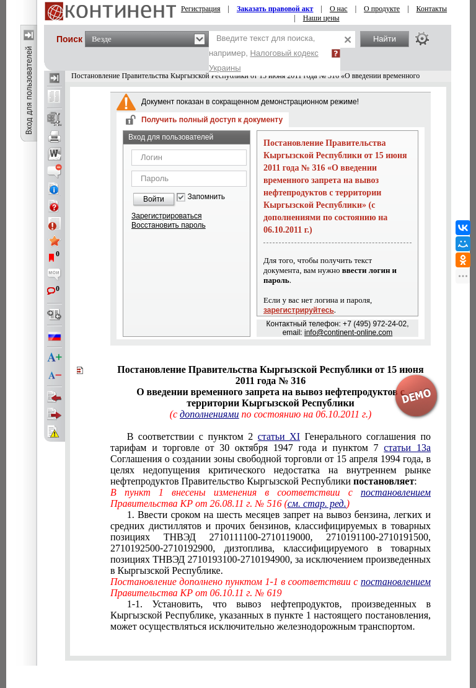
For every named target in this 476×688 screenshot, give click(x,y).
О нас (339, 8)
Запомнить (206, 197)
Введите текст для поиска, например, (264, 53)
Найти (384, 38)
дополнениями (209, 414)
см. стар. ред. (317, 503)
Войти (153, 199)
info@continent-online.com (348, 332)
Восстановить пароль (168, 225)
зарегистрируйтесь (298, 310)
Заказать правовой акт (275, 8)
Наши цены (321, 18)
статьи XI (279, 436)
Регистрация (201, 8)
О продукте (382, 8)
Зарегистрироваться (166, 216)
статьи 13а (407, 447)
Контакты (431, 8)
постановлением (396, 492)
